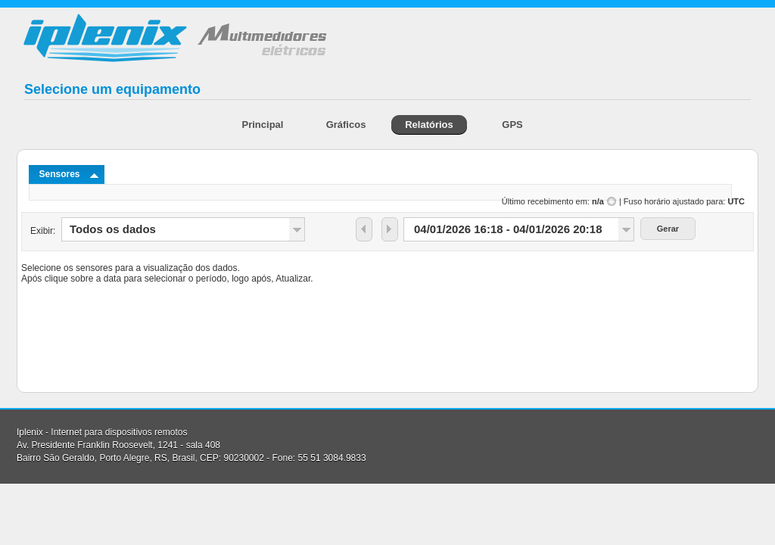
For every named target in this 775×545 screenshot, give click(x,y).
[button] (364, 229)
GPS (512, 124)
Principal (263, 124)
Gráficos (346, 124)
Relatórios (429, 124)
